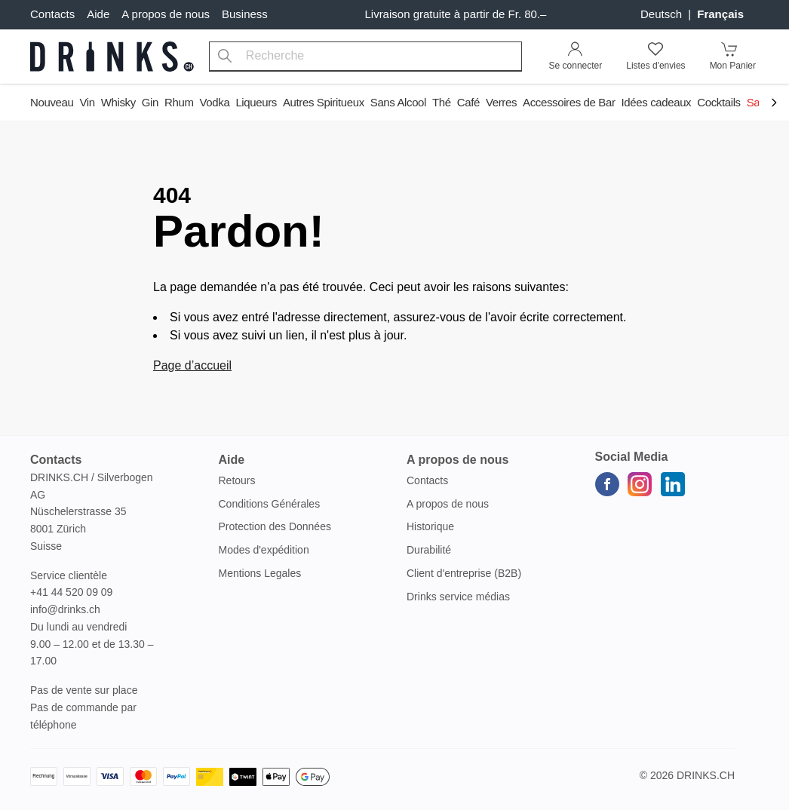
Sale (758, 102)
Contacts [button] (55, 459)
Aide (98, 14)
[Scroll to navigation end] (774, 104)
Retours (237, 480)
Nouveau (51, 102)
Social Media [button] (631, 456)
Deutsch (662, 14)
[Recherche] (225, 56)
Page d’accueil (192, 365)
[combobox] (365, 56)
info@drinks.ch (65, 609)
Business (245, 14)
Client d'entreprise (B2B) (464, 573)
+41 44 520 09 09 (71, 592)
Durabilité (429, 550)
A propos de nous (165, 14)
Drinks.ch (706, 775)
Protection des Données (275, 526)
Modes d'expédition (264, 550)
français (720, 14)
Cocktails (718, 102)
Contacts (52, 14)
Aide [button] (232, 459)
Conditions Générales (270, 504)
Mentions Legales (260, 573)
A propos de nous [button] (457, 459)
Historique (430, 526)
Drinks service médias (458, 597)
